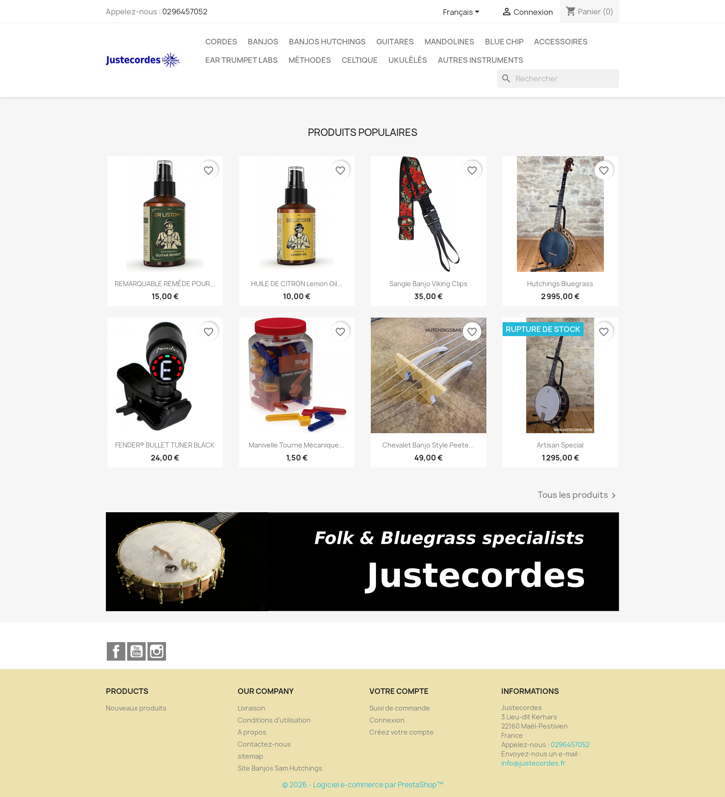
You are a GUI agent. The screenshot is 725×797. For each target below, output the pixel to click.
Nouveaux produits (136, 708)
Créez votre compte (401, 732)
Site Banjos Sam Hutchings (280, 768)
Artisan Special (560, 445)
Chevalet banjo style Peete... (428, 445)
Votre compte (399, 691)
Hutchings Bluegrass (560, 283)
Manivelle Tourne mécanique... (296, 445)
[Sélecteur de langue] (463, 12)
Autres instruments (480, 60)
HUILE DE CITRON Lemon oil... (297, 283)
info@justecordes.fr (533, 763)
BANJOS (263, 42)
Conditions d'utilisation (274, 720)
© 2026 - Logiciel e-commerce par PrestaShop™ (362, 785)
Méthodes (310, 60)
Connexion (387, 720)
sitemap (250, 756)
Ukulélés (407, 60)
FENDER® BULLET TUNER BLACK (165, 445)
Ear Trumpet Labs (241, 60)
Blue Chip (504, 42)
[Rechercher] (558, 78)
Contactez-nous (264, 744)
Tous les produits (578, 495)
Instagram (156, 651)
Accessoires (561, 42)
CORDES (221, 42)
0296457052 (185, 11)
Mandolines (449, 42)
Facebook (116, 651)
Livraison (251, 708)
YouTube (136, 651)
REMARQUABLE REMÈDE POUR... (165, 283)
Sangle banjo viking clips (428, 283)
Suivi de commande (399, 708)
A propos (252, 732)
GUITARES (395, 42)
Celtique (360, 60)
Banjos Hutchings (327, 42)
